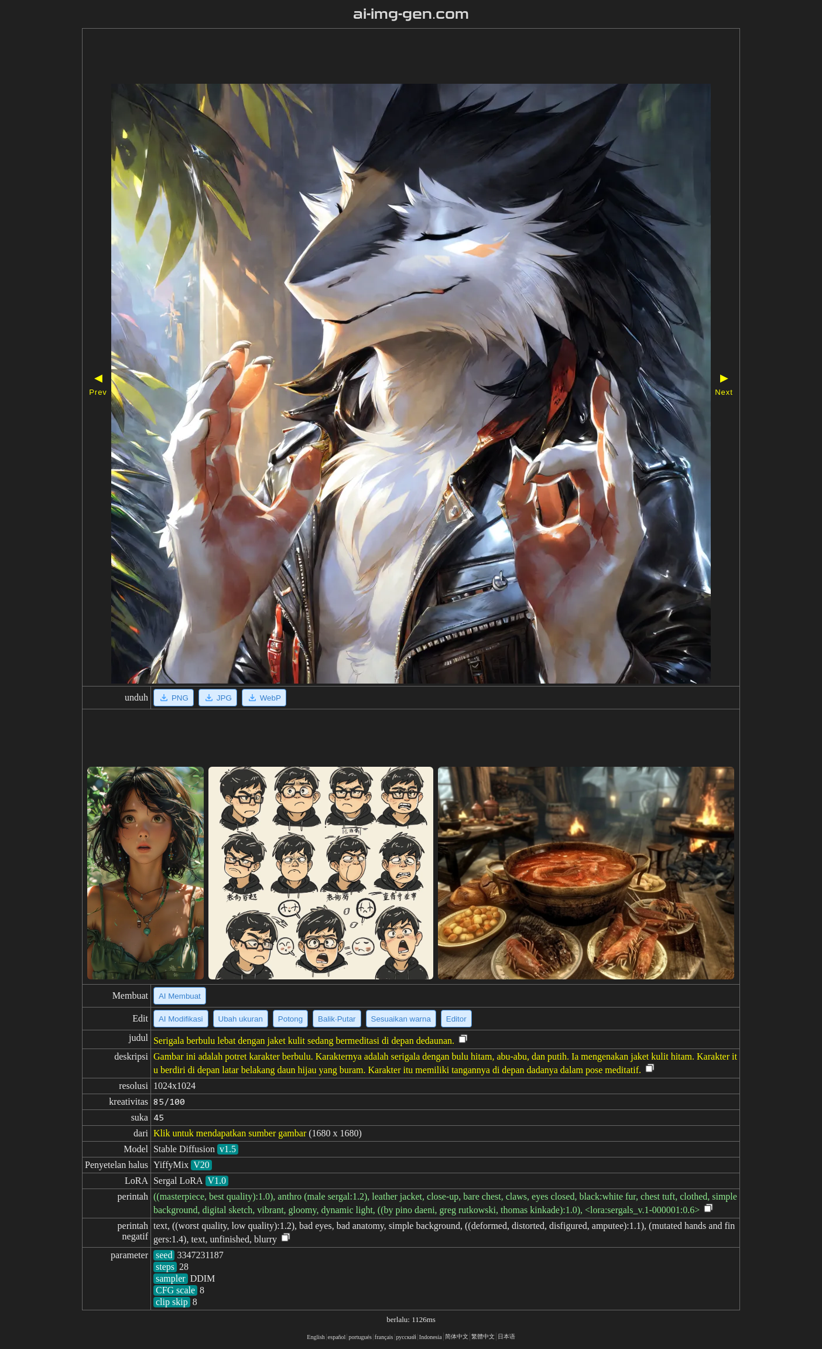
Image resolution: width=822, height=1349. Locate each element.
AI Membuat (180, 996)
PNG (174, 697)
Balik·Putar (336, 1019)
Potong (290, 1019)
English (316, 1337)
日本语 (506, 1336)
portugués (359, 1337)
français (384, 1337)
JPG (218, 697)
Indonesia (430, 1337)
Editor (456, 1019)
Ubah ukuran (240, 1019)
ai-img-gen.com (411, 14)
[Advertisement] (377, 57)
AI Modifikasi (181, 1019)
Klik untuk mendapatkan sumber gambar (229, 1133)
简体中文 (456, 1336)
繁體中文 (483, 1336)
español (337, 1337)
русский (406, 1337)
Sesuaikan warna (401, 1019)
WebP (264, 697)
